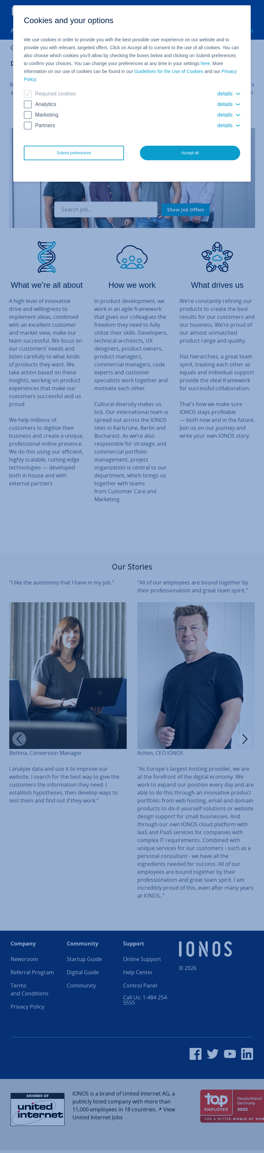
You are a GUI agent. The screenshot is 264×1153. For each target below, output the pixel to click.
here (205, 63)
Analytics (45, 104)
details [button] (225, 93)
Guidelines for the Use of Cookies (168, 71)
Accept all (190, 153)
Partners (45, 125)
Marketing (46, 115)
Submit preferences (74, 153)
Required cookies (55, 93)
